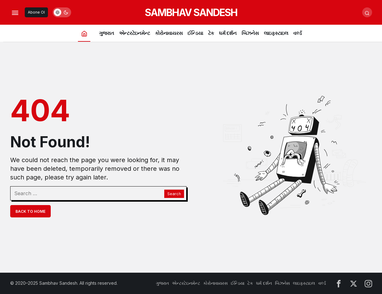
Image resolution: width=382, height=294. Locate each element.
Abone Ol (36, 12)
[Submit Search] (367, 12)
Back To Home (30, 211)
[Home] (84, 33)
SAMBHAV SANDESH (191, 12)
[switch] (62, 12)
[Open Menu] (15, 12)
